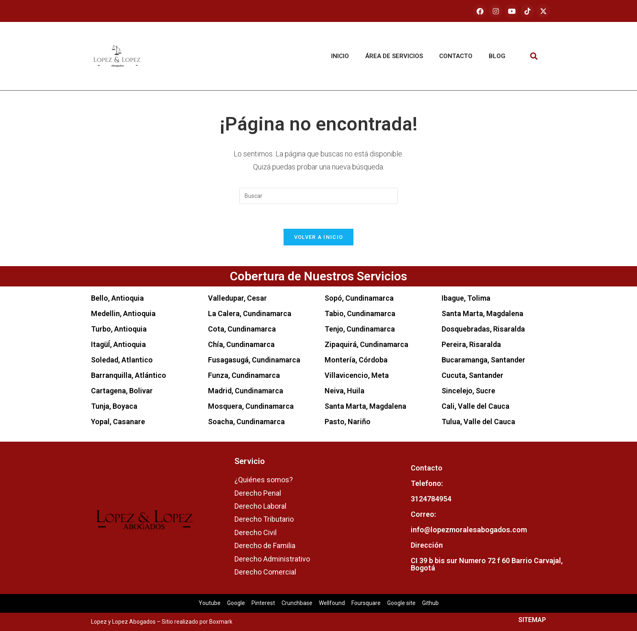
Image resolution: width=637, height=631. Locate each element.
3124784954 (431, 498)
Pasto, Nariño (347, 421)
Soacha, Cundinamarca (246, 421)
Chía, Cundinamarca (241, 344)
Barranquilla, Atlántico (128, 375)
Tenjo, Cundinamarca (360, 329)
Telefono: (427, 483)
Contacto (455, 56)
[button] (534, 56)
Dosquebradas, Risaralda (483, 329)
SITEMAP (532, 620)
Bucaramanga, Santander (483, 360)
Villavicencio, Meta (357, 375)
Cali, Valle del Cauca (475, 406)
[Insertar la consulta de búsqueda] (318, 196)
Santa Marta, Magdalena (365, 406)
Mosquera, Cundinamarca (251, 406)
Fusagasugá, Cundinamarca (254, 360)
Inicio (340, 56)
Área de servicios (394, 56)
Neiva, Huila (344, 390)
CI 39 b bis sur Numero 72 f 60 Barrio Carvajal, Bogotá (487, 564)
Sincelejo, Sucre (468, 390)
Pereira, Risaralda (471, 344)
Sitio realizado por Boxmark (197, 621)
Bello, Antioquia (117, 298)
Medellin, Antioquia (123, 313)
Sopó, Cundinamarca (359, 298)
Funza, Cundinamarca (244, 375)
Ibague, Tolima (466, 298)
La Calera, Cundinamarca (249, 313)
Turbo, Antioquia (119, 329)
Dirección (427, 545)
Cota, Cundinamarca (242, 329)
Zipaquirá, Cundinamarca (366, 344)
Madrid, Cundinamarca (245, 390)
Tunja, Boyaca (114, 406)
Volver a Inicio (318, 237)
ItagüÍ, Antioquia (118, 344)
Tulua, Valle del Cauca (478, 421)
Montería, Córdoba (356, 360)
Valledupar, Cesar (237, 298)
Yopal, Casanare (118, 421)
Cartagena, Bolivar (122, 390)
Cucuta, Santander (472, 375)
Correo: (423, 514)
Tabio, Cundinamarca (360, 313)
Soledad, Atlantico (122, 360)
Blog (497, 56)
